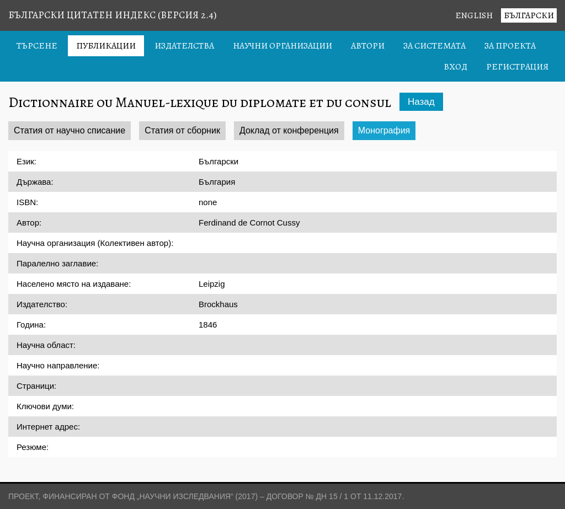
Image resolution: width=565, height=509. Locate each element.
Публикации (106, 46)
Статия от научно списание (69, 130)
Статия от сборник (182, 130)
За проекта (510, 46)
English (474, 15)
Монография (384, 130)
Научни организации (282, 46)
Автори (368, 46)
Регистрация (517, 67)
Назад (421, 102)
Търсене (37, 46)
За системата (434, 46)
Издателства (184, 46)
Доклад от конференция (289, 130)
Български (529, 15)
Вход (455, 67)
